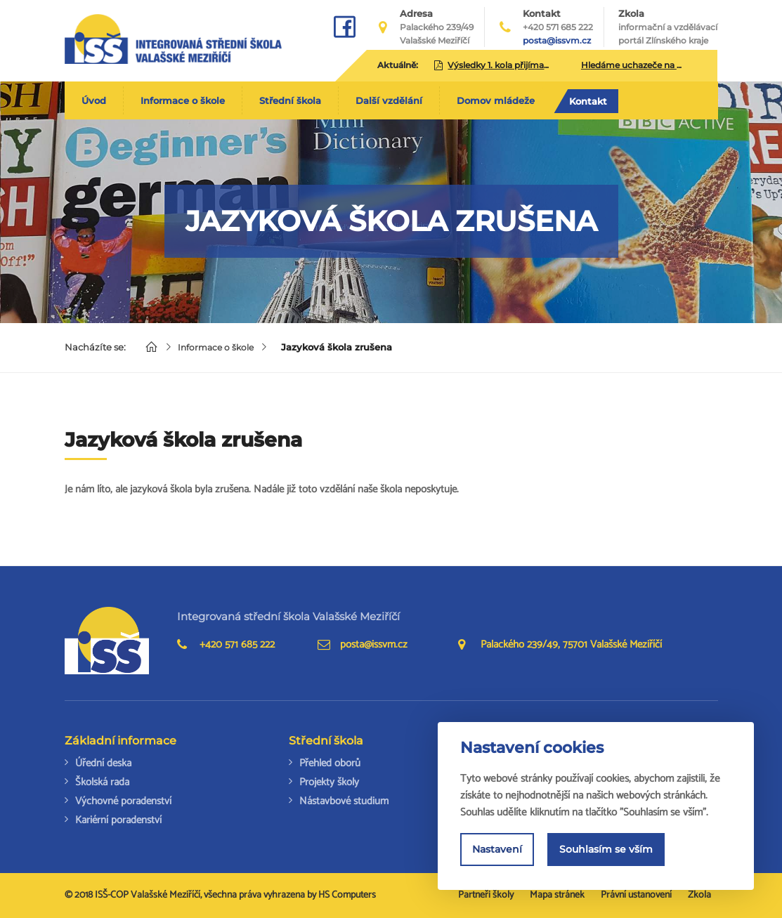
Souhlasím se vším (606, 851)
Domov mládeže (496, 100)
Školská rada (102, 782)
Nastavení (497, 851)
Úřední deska (103, 763)
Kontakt (588, 101)
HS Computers (347, 895)
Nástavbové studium (344, 801)
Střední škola (290, 100)
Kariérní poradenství (118, 820)
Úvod (94, 100)
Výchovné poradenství (123, 801)
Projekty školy (329, 782)
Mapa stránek (557, 895)
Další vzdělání (389, 100)
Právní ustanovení (636, 895)
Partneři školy (486, 895)
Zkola (667, 27)
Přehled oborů (329, 763)
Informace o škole (183, 100)
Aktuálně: (397, 65)
